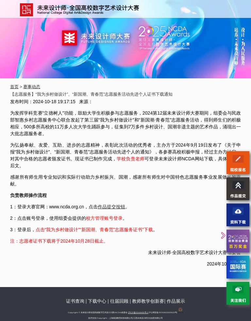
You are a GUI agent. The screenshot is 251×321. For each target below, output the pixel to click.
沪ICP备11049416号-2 (138, 312)
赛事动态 (31, 87)
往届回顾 (119, 301)
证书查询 (75, 301)
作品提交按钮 (111, 206)
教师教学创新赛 (148, 301)
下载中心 (97, 301)
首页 (14, 87)
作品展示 (176, 301)
